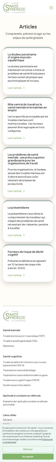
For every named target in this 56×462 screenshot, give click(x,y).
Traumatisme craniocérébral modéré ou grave (25, 375)
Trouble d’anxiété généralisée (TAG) (20, 340)
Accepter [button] (28, 456)
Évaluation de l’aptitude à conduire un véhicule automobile (25, 403)
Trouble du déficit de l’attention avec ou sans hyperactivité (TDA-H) (24, 364)
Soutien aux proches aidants (17, 385)
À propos (7, 419)
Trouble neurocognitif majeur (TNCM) (21, 380)
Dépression (8, 345)
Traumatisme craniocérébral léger (19, 370)
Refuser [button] (28, 449)
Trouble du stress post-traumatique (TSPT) (24, 336)
